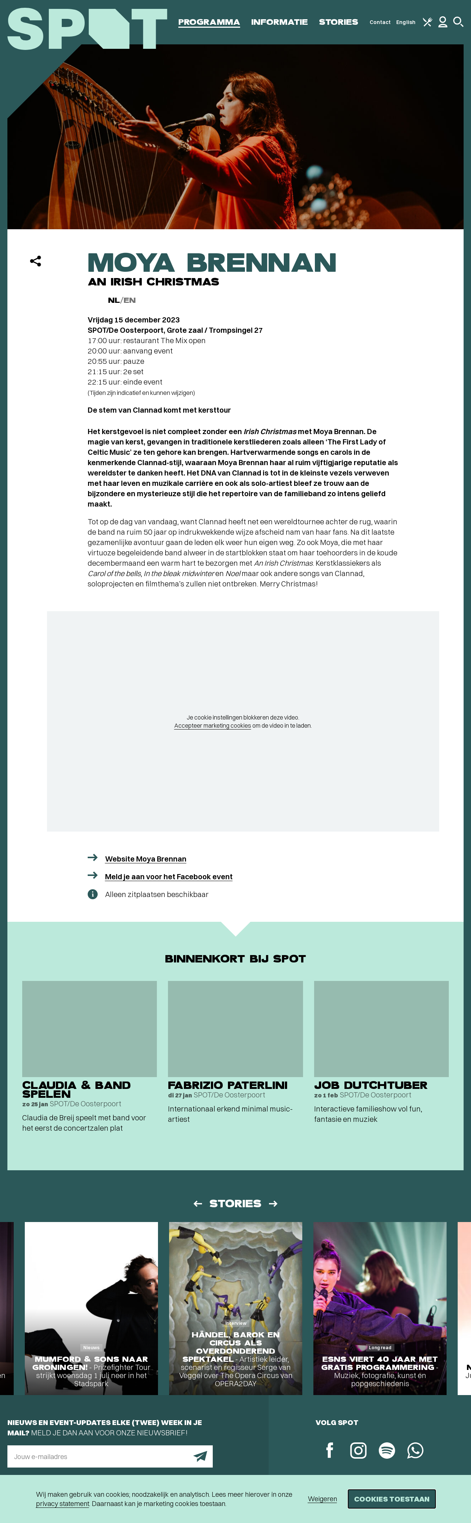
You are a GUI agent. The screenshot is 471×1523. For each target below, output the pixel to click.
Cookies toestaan (392, 1498)
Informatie (279, 22)
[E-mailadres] (110, 1456)
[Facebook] (330, 1451)
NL (114, 300)
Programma (209, 22)
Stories (339, 22)
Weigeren (322, 1499)
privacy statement (62, 1503)
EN (130, 300)
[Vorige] (197, 1204)
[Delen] (35, 261)
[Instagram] (358, 1451)
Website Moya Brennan (145, 858)
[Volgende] (274, 1204)
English (406, 22)
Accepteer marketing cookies (212, 725)
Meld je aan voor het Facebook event (169, 876)
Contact (380, 22)
